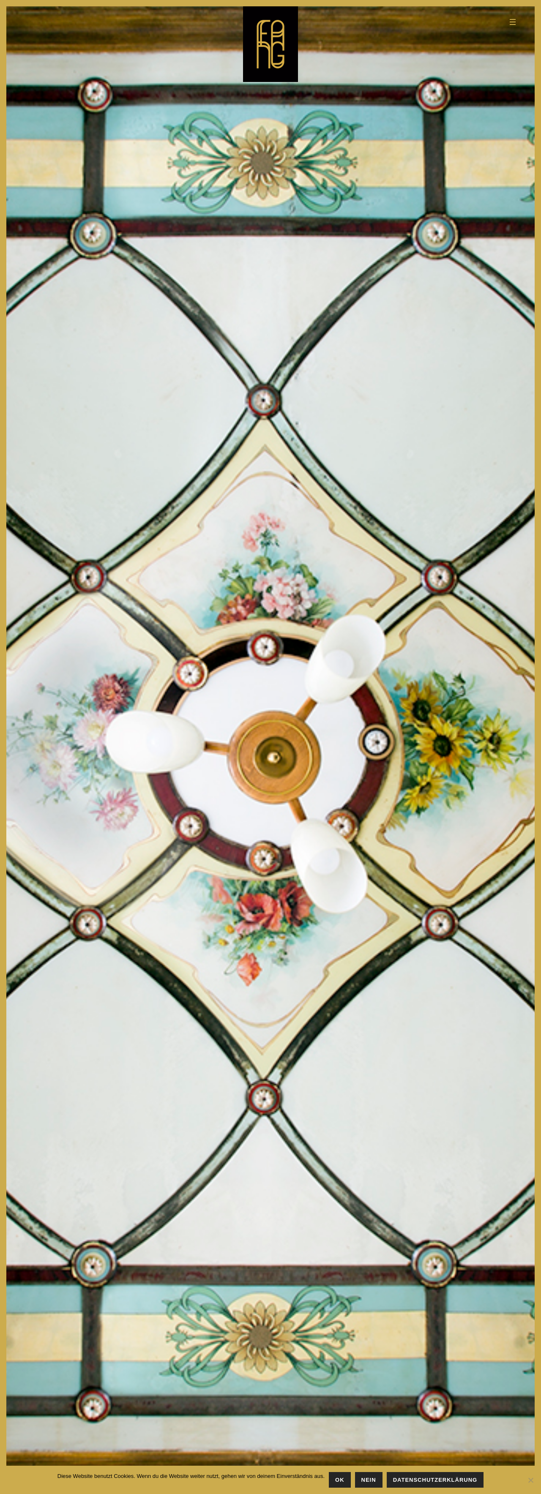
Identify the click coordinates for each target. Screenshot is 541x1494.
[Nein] (530, 1480)
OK (339, 1480)
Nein (368, 1480)
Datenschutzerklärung (435, 1480)
